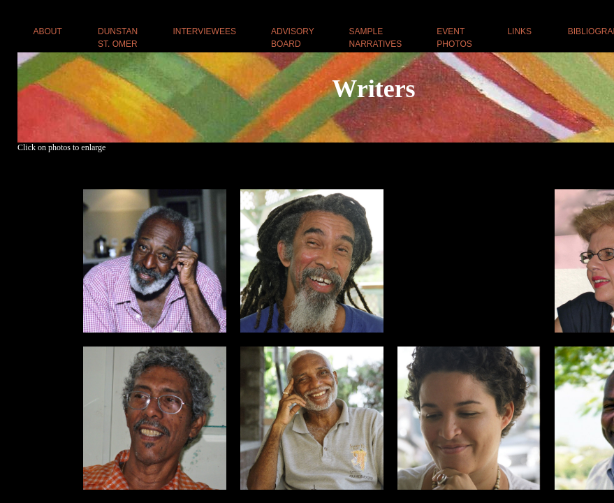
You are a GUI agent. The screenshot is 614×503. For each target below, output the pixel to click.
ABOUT (48, 31)
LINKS (519, 31)
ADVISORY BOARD (292, 38)
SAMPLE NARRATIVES (375, 38)
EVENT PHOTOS (454, 38)
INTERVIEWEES (204, 31)
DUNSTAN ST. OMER (118, 38)
